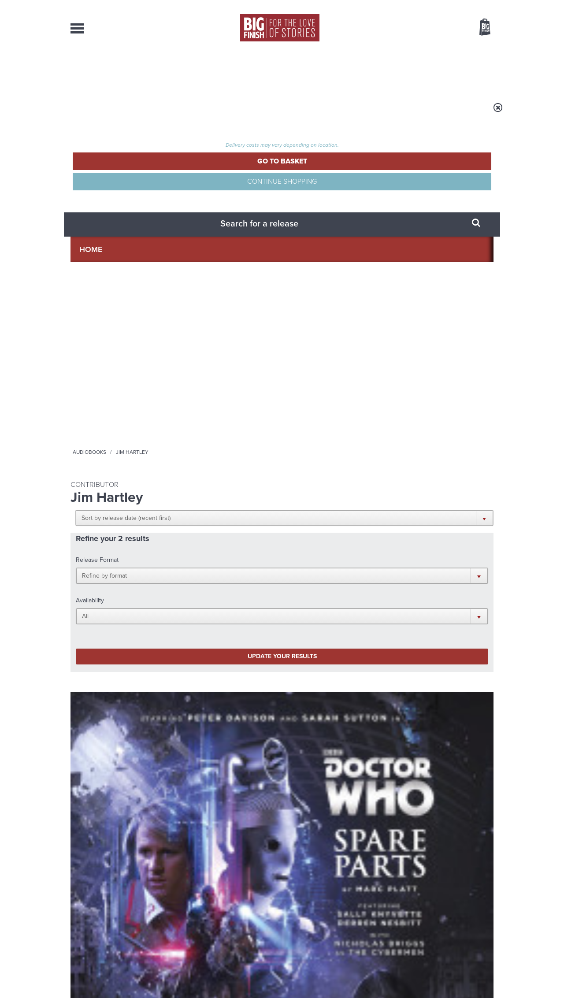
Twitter (346, 579)
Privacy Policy (89, 618)
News (317, 70)
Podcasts (369, 70)
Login (445, 5)
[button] (325, 172)
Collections (190, 70)
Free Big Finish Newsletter (10, 197)
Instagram (371, 579)
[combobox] (414, 51)
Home (122, 113)
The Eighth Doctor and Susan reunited (196, 775)
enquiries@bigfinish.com (299, 908)
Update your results (209, 244)
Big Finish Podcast (379, 587)
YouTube (399, 579)
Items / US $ (438, 28)
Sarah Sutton (145, 425)
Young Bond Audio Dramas (208, 680)
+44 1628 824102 (228, 900)
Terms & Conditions (257, 975)
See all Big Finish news (448, 665)
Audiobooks (156, 113)
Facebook (321, 579)
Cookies (220, 975)
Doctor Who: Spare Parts (216, 402)
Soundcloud (436, 579)
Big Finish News (111, 664)
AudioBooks (118, 70)
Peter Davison (106, 425)
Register (473, 5)
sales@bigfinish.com (219, 908)
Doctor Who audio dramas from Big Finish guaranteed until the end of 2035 (427, 693)
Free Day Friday (400, 768)
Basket (479, 28)
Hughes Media (116, 985)
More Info (117, 467)
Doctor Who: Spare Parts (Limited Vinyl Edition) (107, 406)
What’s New (261, 70)
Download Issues (473, 916)
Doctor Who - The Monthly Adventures (212, 386)
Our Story (482, 900)
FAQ (488, 908)
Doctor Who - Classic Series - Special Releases (114, 386)
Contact (475, 70)
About (423, 70)
